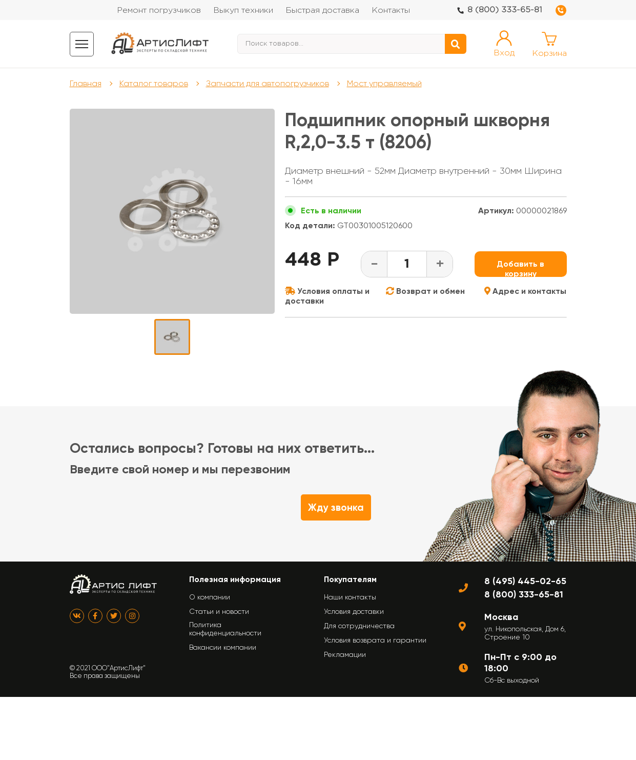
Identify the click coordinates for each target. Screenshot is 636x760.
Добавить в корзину (520, 268)
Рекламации (345, 654)
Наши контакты (350, 597)
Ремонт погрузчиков (159, 10)
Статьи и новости (219, 611)
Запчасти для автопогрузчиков (267, 83)
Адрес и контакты (525, 291)
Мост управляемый (384, 83)
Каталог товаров (153, 83)
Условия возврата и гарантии (375, 640)
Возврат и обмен (425, 291)
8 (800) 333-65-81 (504, 10)
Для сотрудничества (359, 626)
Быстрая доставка (322, 10)
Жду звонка (336, 507)
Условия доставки (354, 611)
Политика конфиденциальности (225, 629)
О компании (209, 597)
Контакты (391, 10)
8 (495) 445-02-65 (525, 581)
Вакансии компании (222, 647)
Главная (85, 83)
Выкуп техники (243, 10)
